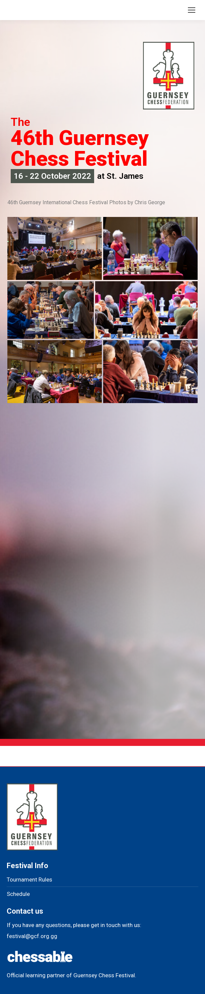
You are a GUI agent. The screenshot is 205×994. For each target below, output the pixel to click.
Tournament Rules (29, 879)
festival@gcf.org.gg (32, 936)
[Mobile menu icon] (191, 10)
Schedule (18, 894)
